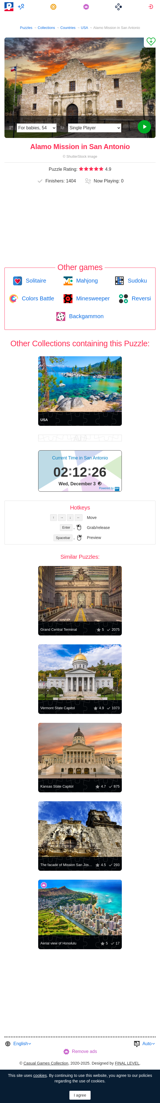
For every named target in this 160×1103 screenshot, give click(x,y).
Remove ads (84, 1051)
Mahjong (86, 281)
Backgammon (85, 316)
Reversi (140, 298)
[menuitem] (22, 6)
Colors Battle (37, 298)
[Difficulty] (37, 127)
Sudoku (136, 281)
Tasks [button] (54, 6)
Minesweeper (92, 298)
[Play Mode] (94, 127)
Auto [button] (147, 1043)
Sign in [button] (151, 6)
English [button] (20, 1043)
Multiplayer (22, 6)
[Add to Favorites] (150, 43)
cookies (40, 1075)
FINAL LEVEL (127, 1063)
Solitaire (35, 281)
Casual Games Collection (45, 1063)
